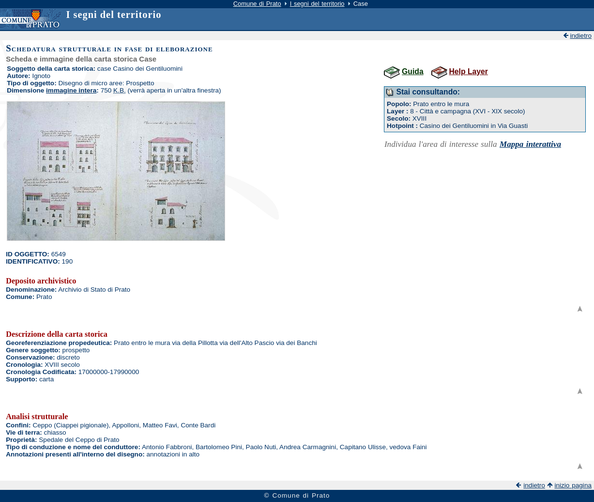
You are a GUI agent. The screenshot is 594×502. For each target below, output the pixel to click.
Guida (413, 71)
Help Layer (468, 71)
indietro (581, 35)
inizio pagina (573, 485)
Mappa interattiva (530, 144)
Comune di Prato (257, 3)
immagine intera (71, 90)
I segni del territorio (317, 3)
